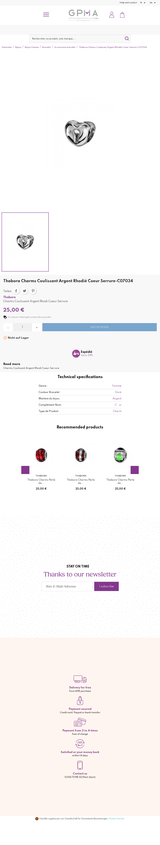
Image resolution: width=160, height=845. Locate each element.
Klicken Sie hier (116, 819)
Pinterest (33, 291)
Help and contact (128, 3)
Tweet (24, 291)
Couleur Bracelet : (50, 392)
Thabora (9, 297)
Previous (25, 470)
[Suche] (80, 39)
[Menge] (22, 327)
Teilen (16, 291)
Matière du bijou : (50, 398)
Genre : (43, 386)
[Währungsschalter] (143, 3)
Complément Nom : (50, 405)
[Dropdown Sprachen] (153, 3)
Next (135, 470)
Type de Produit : (49, 411)
